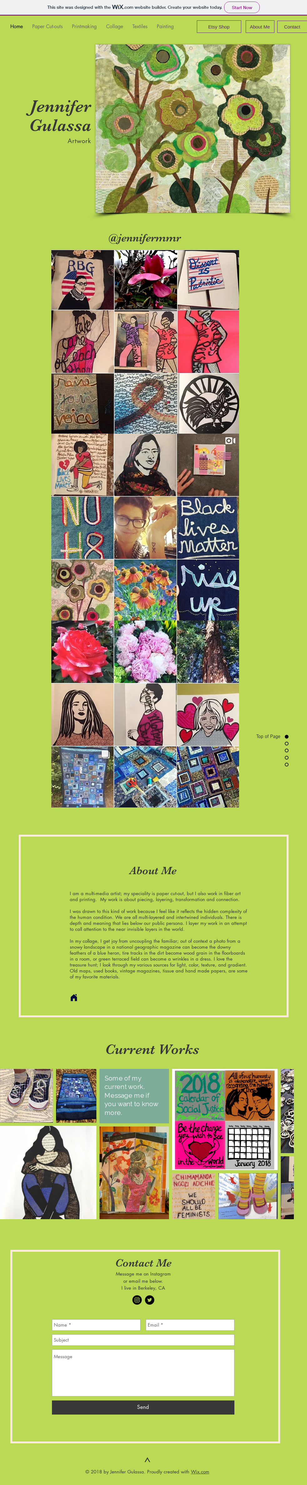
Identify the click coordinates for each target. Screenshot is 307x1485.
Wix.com (200, 1472)
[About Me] (260, 26)
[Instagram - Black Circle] (137, 1300)
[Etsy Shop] (219, 26)
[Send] (143, 1407)
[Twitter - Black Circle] (149, 1300)
